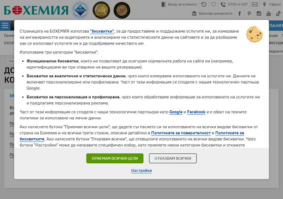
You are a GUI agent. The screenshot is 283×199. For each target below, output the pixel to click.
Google (175, 111)
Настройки (141, 170)
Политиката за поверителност (181, 132)
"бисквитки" (102, 31)
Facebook (196, 111)
